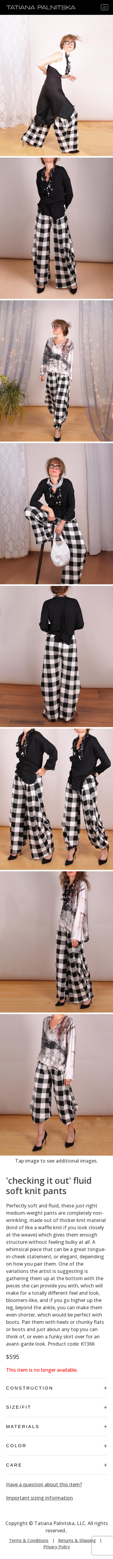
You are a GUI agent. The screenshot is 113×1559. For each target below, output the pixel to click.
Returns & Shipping (77, 1540)
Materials (56, 1426)
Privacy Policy (56, 1547)
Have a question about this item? (44, 1484)
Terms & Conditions (29, 1540)
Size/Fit (56, 1407)
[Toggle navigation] (104, 7)
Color (56, 1445)
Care (56, 1464)
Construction (56, 1387)
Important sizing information (39, 1497)
